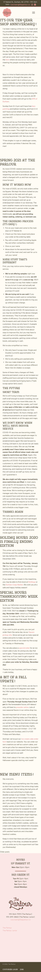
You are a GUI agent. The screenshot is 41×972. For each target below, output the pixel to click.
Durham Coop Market (14, 585)
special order (24, 648)
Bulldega (31, 582)
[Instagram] (32, 5)
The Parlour (7, 928)
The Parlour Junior (10, 930)
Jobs (22, 969)
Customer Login (10, 969)
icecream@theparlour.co (20, 5)
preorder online (22, 707)
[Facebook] (35, 5)
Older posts (5, 852)
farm (7, 60)
